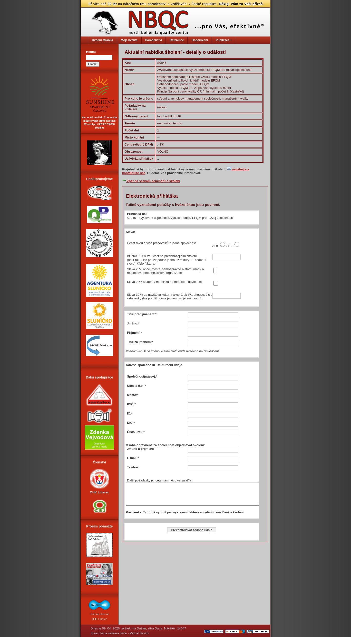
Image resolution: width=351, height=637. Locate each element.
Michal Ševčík (139, 633)
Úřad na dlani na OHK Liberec (99, 614)
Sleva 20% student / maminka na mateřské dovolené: (164, 282)
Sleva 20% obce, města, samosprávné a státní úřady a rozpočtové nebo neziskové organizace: (165, 271)
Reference (177, 40)
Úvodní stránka (102, 40)
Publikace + (224, 40)
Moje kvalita (129, 40)
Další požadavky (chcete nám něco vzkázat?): (159, 480)
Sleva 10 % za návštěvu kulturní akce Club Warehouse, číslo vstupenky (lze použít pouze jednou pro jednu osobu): (169, 296)
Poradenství (153, 40)
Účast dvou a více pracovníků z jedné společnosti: (162, 243)
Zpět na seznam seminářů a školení (151, 181)
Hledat (91, 52)
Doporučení (200, 40)
